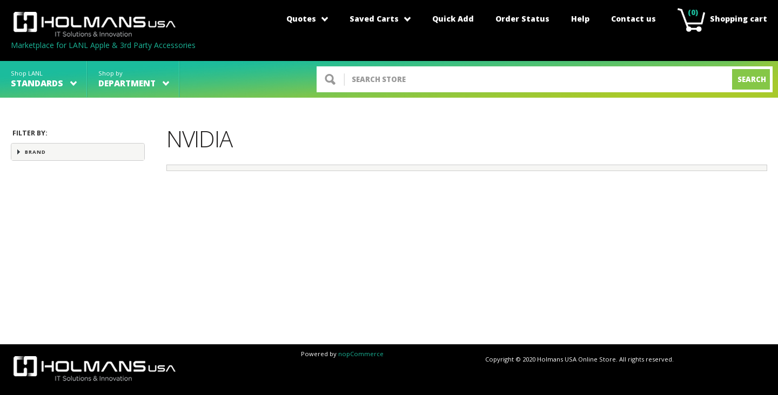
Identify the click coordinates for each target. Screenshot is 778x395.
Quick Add (453, 18)
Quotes (307, 18)
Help (580, 18)
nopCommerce (361, 354)
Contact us (633, 18)
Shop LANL (44, 79)
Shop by (133, 79)
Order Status (522, 18)
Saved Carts (380, 18)
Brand (35, 151)
